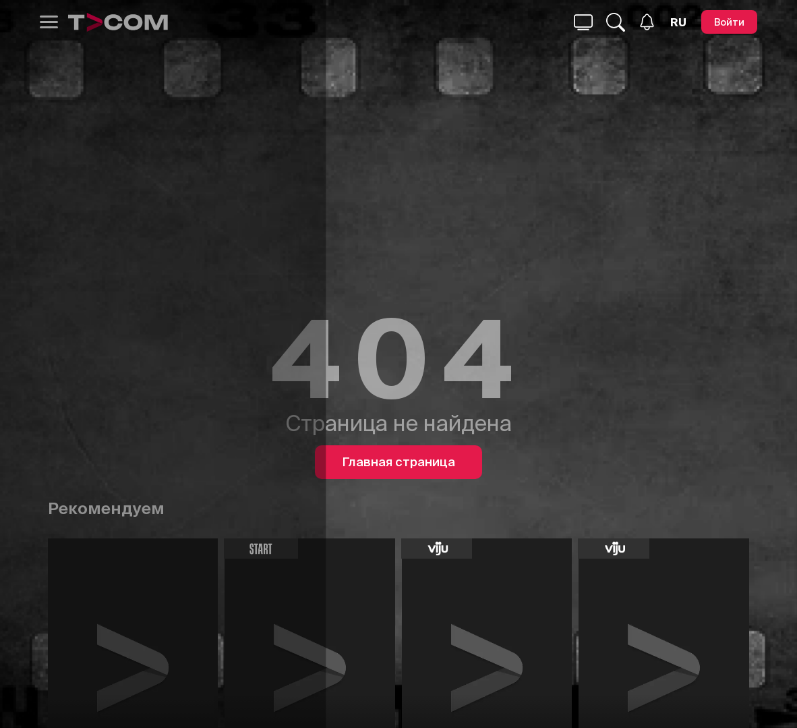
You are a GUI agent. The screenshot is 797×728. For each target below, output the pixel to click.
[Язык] (678, 22)
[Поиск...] (583, 22)
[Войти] (729, 22)
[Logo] (118, 22)
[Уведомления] (647, 21)
